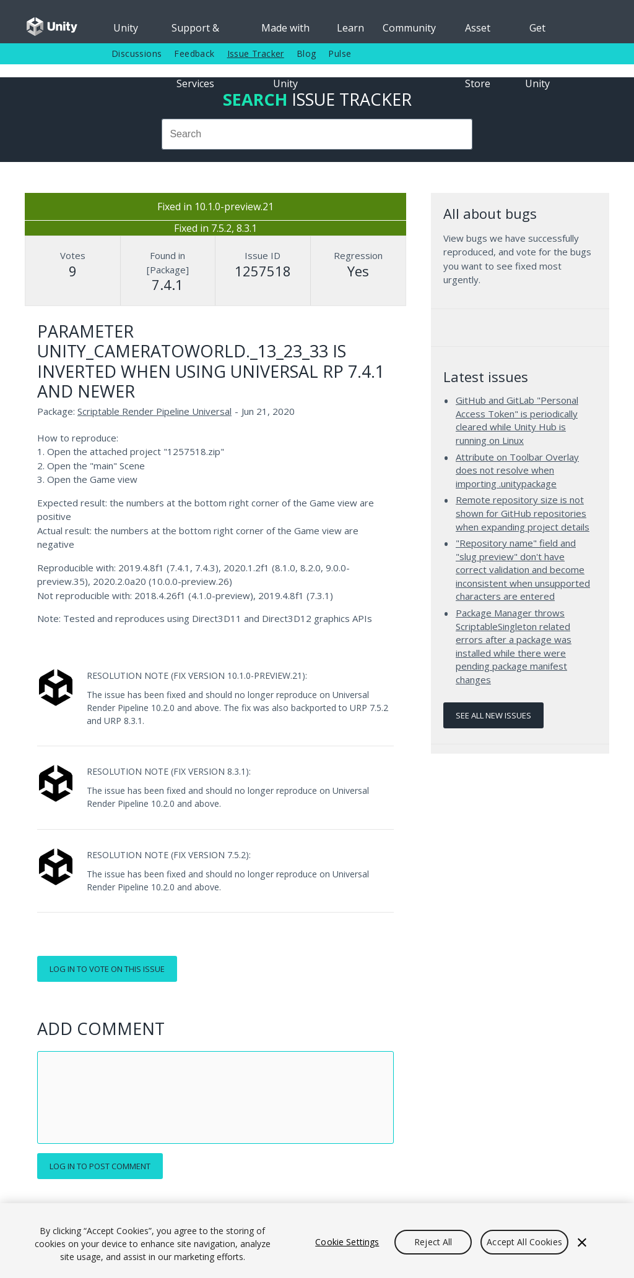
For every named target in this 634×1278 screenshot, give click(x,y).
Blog (306, 53)
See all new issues (493, 715)
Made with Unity (285, 32)
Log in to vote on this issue (107, 968)
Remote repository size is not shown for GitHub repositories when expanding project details (522, 512)
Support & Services (195, 32)
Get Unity (537, 32)
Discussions (136, 53)
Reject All (433, 1242)
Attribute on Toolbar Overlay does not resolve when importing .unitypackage (517, 470)
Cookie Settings (347, 1242)
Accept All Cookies (524, 1242)
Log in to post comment (100, 1166)
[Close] (582, 1242)
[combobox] (317, 134)
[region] (317, 1240)
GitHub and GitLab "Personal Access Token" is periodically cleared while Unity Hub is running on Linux (517, 420)
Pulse (339, 53)
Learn (350, 28)
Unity (125, 28)
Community (409, 28)
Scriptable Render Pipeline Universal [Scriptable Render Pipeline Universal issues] (154, 411)
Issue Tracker (255, 53)
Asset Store (477, 32)
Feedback (194, 53)
